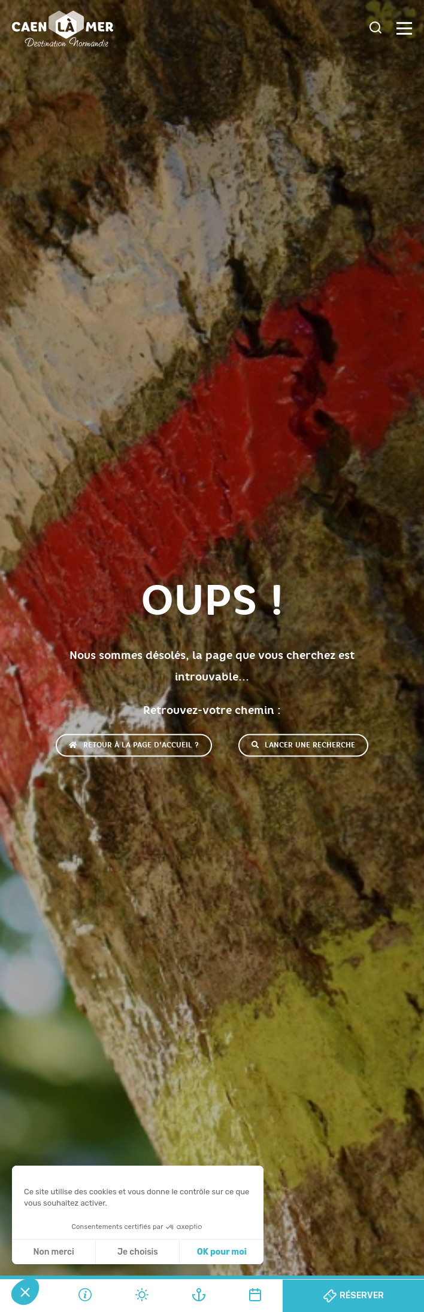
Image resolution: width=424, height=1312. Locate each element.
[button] (25, 1291)
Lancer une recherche (303, 745)
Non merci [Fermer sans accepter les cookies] (53, 1252)
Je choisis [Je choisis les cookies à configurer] (137, 1252)
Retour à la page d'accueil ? (134, 745)
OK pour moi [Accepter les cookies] (222, 1252)
